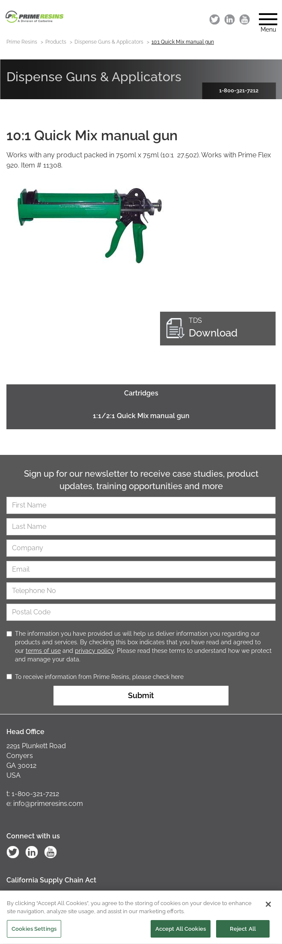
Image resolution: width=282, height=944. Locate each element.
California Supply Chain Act (51, 880)
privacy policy (94, 650)
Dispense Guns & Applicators (108, 42)
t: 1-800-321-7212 (32, 794)
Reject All (243, 932)
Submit (141, 695)
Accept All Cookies (180, 932)
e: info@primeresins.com (44, 803)
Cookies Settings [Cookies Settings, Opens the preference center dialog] (34, 932)
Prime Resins (21, 42)
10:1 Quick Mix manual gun (182, 42)
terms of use (43, 650)
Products (55, 42)
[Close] (268, 907)
